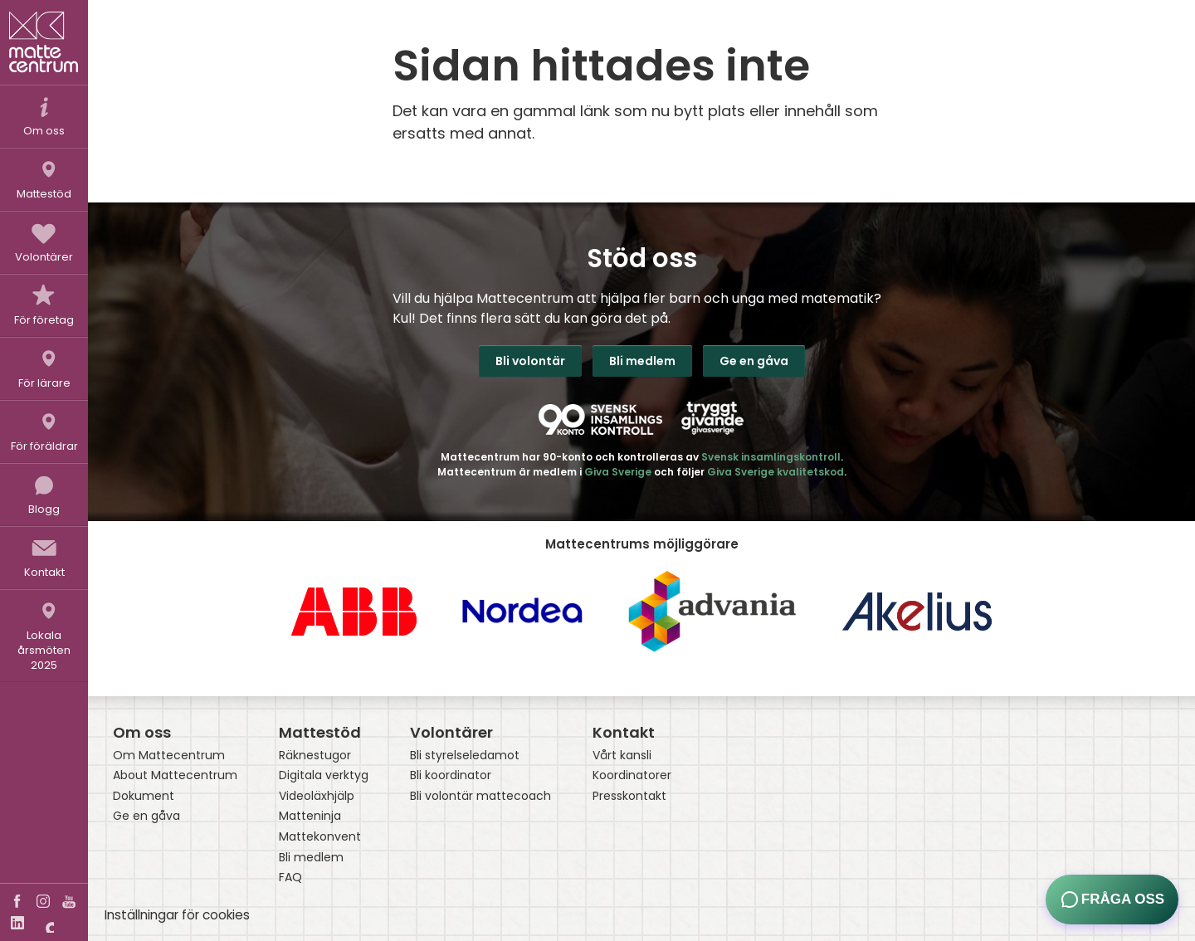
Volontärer (451, 732)
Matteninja (310, 816)
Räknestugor (315, 755)
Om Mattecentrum (169, 755)
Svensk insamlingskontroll (771, 457)
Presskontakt (629, 796)
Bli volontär (530, 361)
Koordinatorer (632, 775)
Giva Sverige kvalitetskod (775, 472)
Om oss (142, 732)
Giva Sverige (617, 472)
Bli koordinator (450, 775)
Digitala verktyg (323, 775)
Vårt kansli (622, 755)
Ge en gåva (753, 361)
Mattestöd (320, 732)
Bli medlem (642, 361)
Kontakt (624, 732)
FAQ (290, 877)
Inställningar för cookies (177, 915)
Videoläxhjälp (316, 796)
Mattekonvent (320, 837)
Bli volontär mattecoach (480, 796)
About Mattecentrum (175, 775)
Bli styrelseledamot (464, 755)
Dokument (143, 796)
